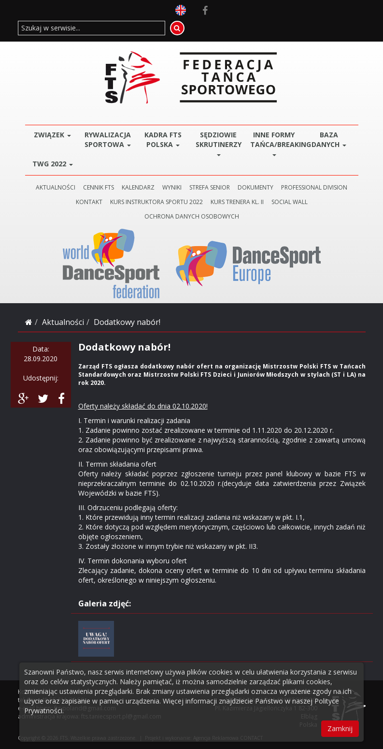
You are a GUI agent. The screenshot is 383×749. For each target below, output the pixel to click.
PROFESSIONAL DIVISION (314, 187)
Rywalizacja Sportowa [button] (108, 139)
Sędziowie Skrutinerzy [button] (218, 143)
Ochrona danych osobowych (191, 216)
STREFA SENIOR (209, 187)
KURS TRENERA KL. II (237, 202)
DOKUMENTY (255, 187)
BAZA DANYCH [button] (329, 139)
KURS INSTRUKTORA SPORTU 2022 (156, 202)
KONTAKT (89, 202)
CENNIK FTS (98, 187)
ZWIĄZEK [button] (52, 134)
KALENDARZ (138, 187)
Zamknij (340, 728)
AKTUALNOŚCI (55, 187)
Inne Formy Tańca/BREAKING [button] (276, 143)
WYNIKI (172, 187)
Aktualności (63, 322)
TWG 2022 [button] (52, 163)
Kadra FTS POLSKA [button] (163, 139)
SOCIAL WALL (289, 202)
